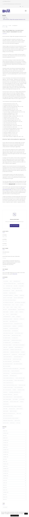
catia (10, 25)
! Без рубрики (5, 281)
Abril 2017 (14, 499)
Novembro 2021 (14, 440)
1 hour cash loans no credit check (9, 283)
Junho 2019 (14, 482)
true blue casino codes (14, 401)
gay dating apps (15, 330)
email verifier (5, 321)
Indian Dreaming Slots (19, 347)
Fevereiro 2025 (14, 433)
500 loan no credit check (16, 288)
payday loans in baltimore (8, 380)
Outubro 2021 (14, 442)
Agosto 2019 (14, 478)
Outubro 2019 (14, 473)
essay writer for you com (7, 323)
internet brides (6, 349)
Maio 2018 (14, 494)
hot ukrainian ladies (7, 342)
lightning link (14, 354)
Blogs (12, 307)
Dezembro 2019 (14, 468)
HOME (4, 18)
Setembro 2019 (14, 475)
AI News (13, 290)
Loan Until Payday (21, 354)
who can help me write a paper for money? (10, 418)
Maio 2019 (14, 485)
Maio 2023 (14, 435)
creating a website (14, 314)
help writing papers (6, 337)
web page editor (12, 408)
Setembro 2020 (14, 456)
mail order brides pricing (7, 363)
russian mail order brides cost (14, 392)
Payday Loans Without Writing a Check (10, 385)
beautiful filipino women (7, 297)
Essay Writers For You (18, 323)
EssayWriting (5, 328)
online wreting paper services (16, 373)
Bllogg (17, 304)
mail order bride (16, 361)
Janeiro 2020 (14, 466)
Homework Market (6, 340)
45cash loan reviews (6, 288)
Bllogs (21, 304)
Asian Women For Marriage (8, 295)
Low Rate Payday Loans (17, 359)
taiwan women (5, 401)
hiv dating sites (15, 337)
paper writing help (13, 375)
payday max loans (22, 385)
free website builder (6, 330)
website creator (19, 408)
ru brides (14, 389)
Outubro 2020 (14, 454)
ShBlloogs (16, 394)
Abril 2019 (14, 487)
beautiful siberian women (18, 297)
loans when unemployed (18, 356)
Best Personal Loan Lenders (20, 302)
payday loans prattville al (8, 382)
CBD (4, 314)
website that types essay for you (9, 413)
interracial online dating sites (15, 349)
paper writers (5, 375)
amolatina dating (19, 290)
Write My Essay (17, 420)
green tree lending (6, 335)
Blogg (8, 307)
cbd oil (7, 314)
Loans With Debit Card (7, 359)
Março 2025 (14, 430)
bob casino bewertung (12, 309)
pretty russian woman (19, 387)
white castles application (7, 415)
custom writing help (7, 316)
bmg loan (5, 309)
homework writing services (16, 340)
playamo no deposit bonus (8, 387)
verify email (5, 408)
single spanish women (7, 399)
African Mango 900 (6, 290)
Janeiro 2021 (14, 447)
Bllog (13, 304)
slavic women (15, 399)
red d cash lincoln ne (7, 389)
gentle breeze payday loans (8, 333)
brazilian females (21, 309)
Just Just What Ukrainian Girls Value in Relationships (11, 256)
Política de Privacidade (14, 515)
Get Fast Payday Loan (19, 333)
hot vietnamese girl (15, 342)
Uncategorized (15, 25)
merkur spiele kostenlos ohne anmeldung (10, 368)
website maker (5, 411)
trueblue (21, 401)
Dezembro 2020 (14, 449)
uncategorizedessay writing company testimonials (12, 406)
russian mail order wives (7, 394)
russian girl (5, 392)
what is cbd (19, 413)
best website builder (6, 304)
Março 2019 (14, 489)
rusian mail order (21, 389)
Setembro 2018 (14, 492)
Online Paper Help (6, 373)
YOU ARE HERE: (5, 17)
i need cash (5, 347)
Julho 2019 (14, 480)
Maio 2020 (14, 459)
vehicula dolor (15, 273)
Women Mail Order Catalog (8, 420)
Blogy (20, 307)
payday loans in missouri (19, 380)
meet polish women (6, 252)
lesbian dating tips (6, 354)
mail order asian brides (7, 361)
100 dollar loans (20, 283)
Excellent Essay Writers (14, 328)
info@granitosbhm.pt (7, 1)
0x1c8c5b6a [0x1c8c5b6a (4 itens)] (5, 507)
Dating (13, 316)
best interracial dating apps (8, 302)
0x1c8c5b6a (5, 234)
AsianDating (22, 295)
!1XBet (11, 281)
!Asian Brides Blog (17, 281)
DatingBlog (18, 316)
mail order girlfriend (18, 363)
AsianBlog (16, 295)
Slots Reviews (21, 399)
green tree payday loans (16, 335)
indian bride (11, 347)
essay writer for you (13, 321)
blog (4, 307)
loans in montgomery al (7, 356)
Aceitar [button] (26, 513)
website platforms (13, 411)
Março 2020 (14, 461)
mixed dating (22, 368)
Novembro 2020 (14, 452)
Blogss (15, 307)
